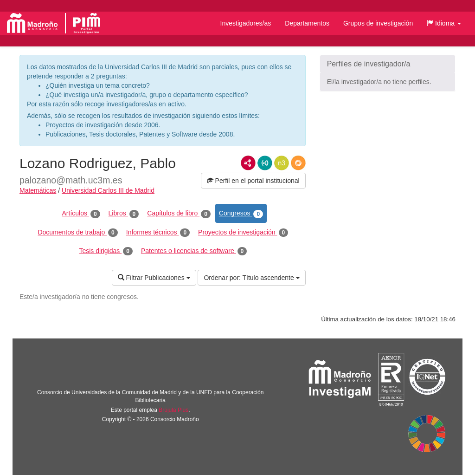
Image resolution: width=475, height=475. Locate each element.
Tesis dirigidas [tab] (106, 251)
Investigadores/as (245, 23)
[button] (444, 23)
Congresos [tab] (241, 213)
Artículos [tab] (81, 213)
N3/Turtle (281, 163)
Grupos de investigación (378, 23)
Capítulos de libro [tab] (179, 213)
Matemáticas (37, 190)
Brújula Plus (173, 410)
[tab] (387, 64)
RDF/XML (248, 163)
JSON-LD (264, 163)
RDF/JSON (298, 163)
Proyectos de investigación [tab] (243, 232)
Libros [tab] (124, 213)
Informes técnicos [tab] (158, 232)
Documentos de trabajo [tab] (77, 232)
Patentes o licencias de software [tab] (194, 251)
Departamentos (307, 23)
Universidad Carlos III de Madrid (108, 190)
